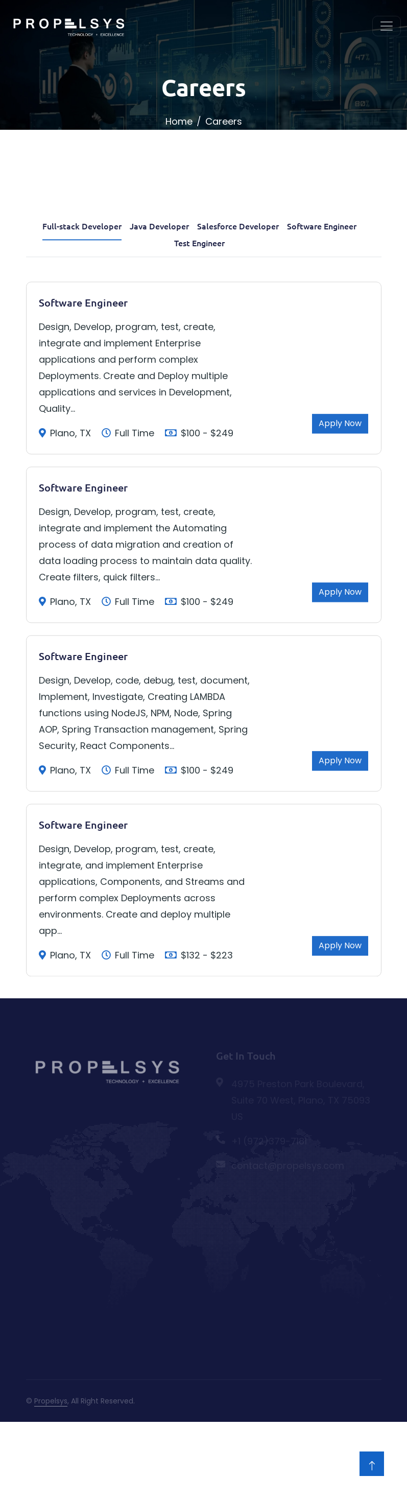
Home (179, 121)
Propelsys (50, 1401)
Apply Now (340, 499)
